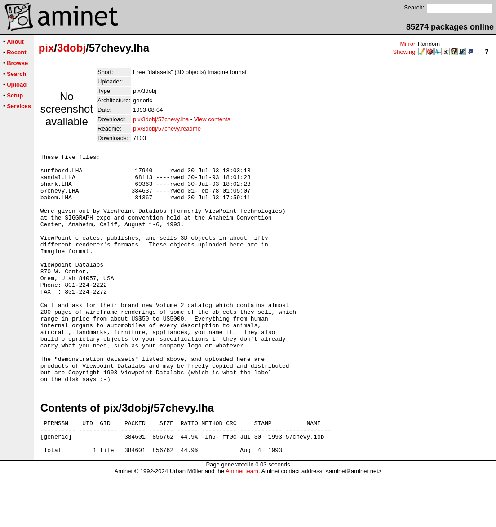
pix (46, 48)
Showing (404, 51)
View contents (212, 119)
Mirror (407, 43)
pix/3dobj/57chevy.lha (161, 119)
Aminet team (242, 523)
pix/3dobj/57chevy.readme (167, 128)
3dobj (71, 48)
